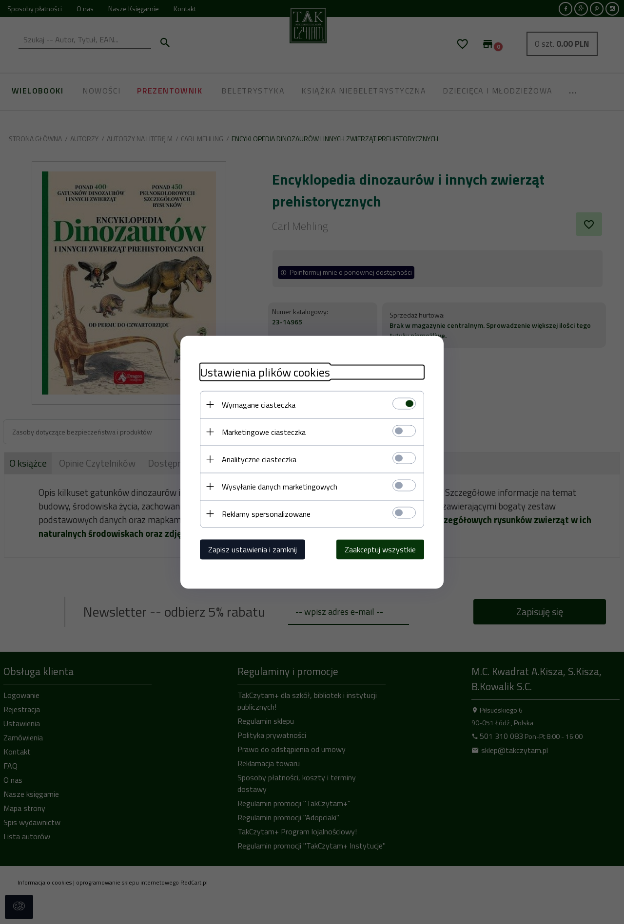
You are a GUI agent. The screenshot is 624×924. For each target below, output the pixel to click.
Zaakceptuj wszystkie (380, 549)
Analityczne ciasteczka (259, 459)
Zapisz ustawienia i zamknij (252, 549)
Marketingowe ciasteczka (264, 431)
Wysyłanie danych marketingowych (279, 486)
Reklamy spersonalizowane (266, 513)
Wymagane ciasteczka (258, 404)
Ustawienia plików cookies (265, 372)
